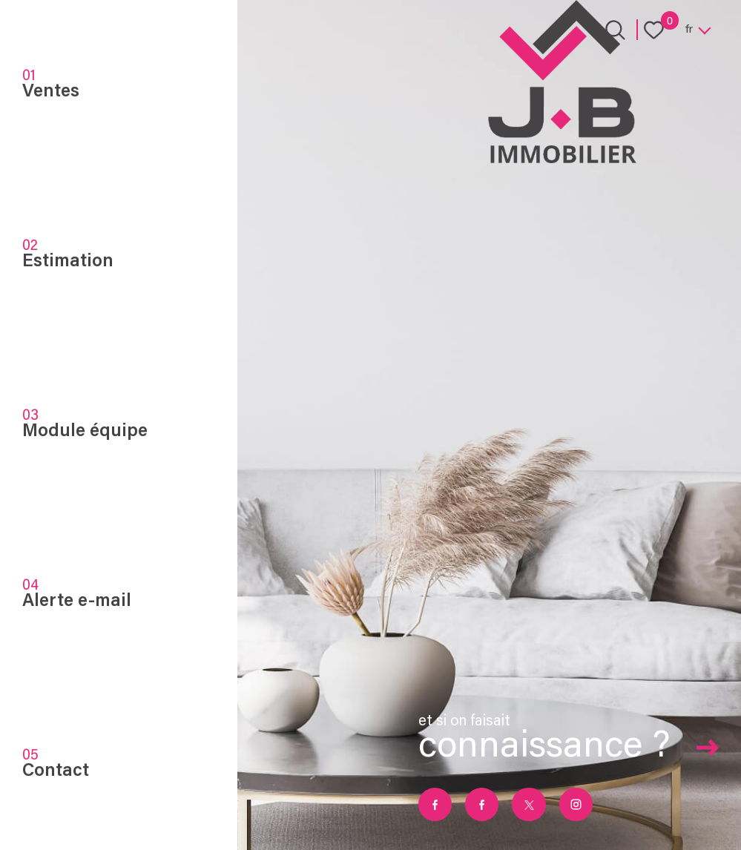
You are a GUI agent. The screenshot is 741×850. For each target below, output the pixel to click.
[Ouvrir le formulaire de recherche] (615, 30)
